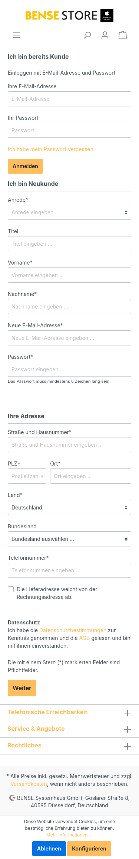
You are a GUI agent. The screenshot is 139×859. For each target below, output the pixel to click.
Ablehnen (49, 848)
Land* (15, 495)
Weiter (22, 688)
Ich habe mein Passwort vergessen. (51, 149)
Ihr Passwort (23, 118)
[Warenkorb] (123, 35)
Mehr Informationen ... (69, 835)
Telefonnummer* (28, 558)
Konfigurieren (89, 848)
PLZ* (14, 463)
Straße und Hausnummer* (40, 432)
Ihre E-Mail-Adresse (32, 86)
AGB (84, 638)
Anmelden (25, 166)
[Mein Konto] (105, 35)
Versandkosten (28, 784)
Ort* (55, 463)
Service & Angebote (36, 728)
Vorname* (20, 262)
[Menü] (16, 35)
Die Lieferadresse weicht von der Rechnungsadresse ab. (57, 593)
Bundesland (22, 526)
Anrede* (18, 200)
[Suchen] (87, 35)
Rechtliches (24, 745)
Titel (13, 231)
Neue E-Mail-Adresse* (35, 325)
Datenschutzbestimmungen (72, 630)
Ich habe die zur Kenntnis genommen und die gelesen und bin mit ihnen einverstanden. (69, 638)
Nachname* (22, 294)
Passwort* (20, 357)
